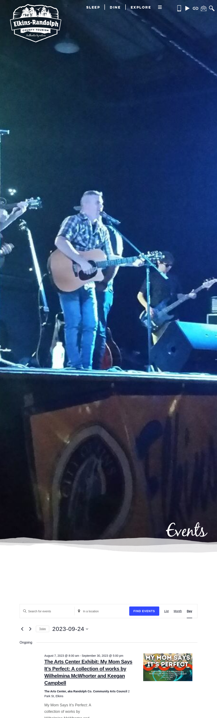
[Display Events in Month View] (178, 611)
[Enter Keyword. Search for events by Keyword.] (47, 611)
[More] (159, 7)
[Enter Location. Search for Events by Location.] (102, 611)
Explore (141, 7)
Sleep (93, 7)
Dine (115, 7)
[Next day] (30, 629)
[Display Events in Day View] (189, 611)
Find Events (144, 611)
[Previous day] (22, 629)
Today (42, 628)
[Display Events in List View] (166, 611)
